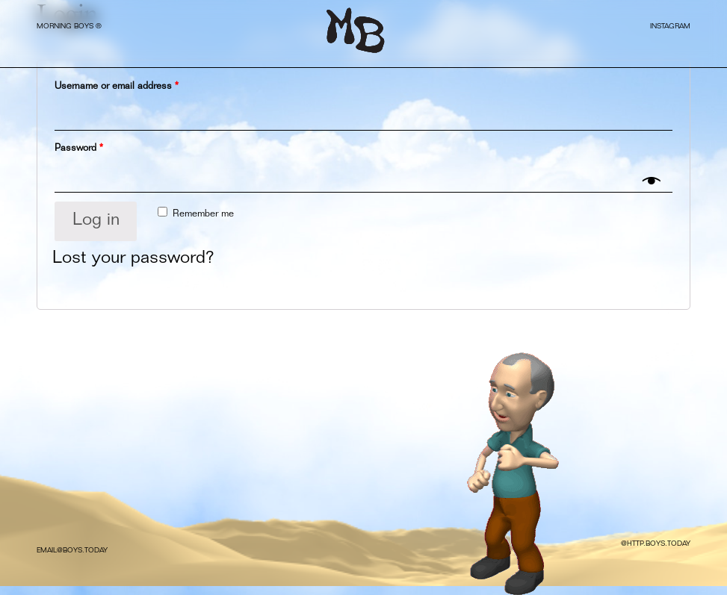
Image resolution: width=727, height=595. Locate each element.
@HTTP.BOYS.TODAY (655, 544)
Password (79, 149)
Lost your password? (133, 259)
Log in (96, 221)
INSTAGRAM (670, 27)
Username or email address (117, 87)
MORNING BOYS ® (69, 27)
